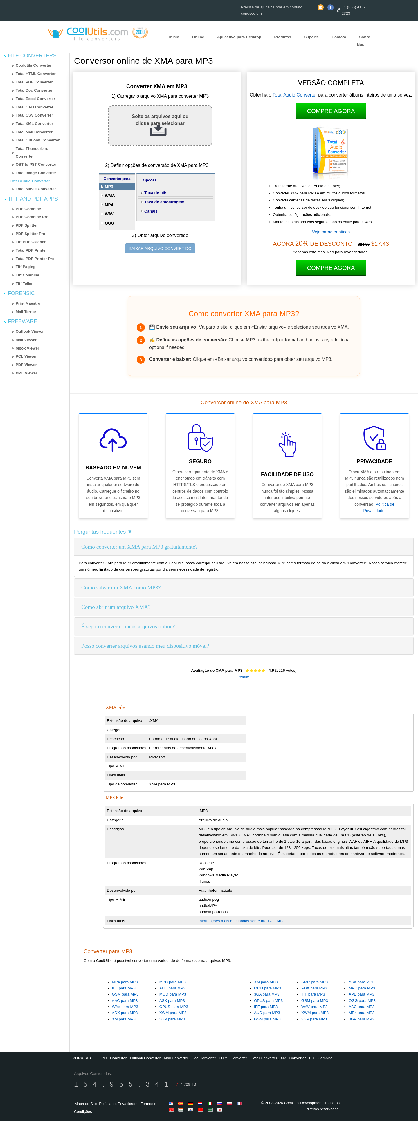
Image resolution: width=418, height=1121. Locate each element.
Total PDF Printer (31, 250)
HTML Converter (233, 1058)
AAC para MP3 (125, 1000)
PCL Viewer (26, 356)
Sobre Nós (363, 41)
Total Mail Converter (34, 132)
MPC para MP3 (172, 982)
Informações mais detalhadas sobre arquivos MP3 (241, 921)
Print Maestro (28, 303)
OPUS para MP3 (173, 1006)
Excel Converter (264, 1058)
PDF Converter (114, 1058)
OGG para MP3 (362, 1000)
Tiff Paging (26, 267)
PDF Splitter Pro (30, 234)
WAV (109, 214)
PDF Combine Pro (32, 217)
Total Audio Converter (30, 181)
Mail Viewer (26, 340)
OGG (109, 223)
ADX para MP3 (125, 1013)
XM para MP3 (124, 1019)
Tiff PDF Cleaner (31, 242)
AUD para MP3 (172, 988)
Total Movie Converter (36, 189)
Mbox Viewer (27, 348)
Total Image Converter (36, 173)
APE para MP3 (361, 994)
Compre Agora (331, 111)
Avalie (244, 677)
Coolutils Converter (34, 65)
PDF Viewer (26, 365)
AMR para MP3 (314, 982)
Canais (151, 211)
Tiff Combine (27, 275)
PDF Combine (28, 209)
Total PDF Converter (34, 82)
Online (198, 37)
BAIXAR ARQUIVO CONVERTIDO (160, 248)
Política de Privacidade (118, 1104)
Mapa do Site (86, 1104)
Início (174, 37)
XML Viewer (26, 373)
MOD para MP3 (172, 994)
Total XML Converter (34, 123)
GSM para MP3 (125, 994)
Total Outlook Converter (38, 140)
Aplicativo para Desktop (239, 37)
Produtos (282, 37)
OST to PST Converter (36, 164)
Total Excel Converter (35, 99)
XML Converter (293, 1058)
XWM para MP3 (173, 1013)
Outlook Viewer (30, 331)
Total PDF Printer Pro (35, 258)
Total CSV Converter (34, 115)
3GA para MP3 (266, 994)
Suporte (311, 37)
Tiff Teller (24, 283)
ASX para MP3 (172, 1000)
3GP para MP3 (172, 1019)
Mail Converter (176, 1058)
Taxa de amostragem (164, 202)
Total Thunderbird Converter (32, 152)
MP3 (109, 186)
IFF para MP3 (124, 988)
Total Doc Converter (34, 90)
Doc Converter (204, 1058)
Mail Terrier (26, 312)
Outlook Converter (145, 1058)
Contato (338, 37)
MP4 (109, 205)
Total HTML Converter (36, 74)
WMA (110, 195)
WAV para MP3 (125, 1006)
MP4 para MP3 (125, 982)
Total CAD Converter (34, 107)
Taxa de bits (155, 192)
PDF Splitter (27, 225)
